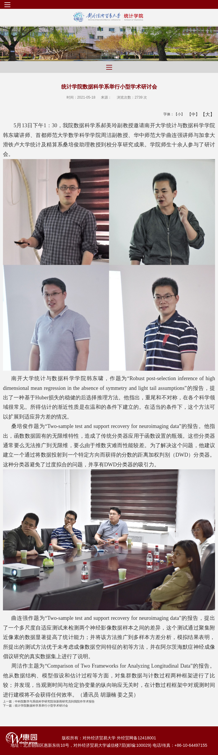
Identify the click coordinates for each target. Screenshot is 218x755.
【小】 (178, 114)
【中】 (191, 114)
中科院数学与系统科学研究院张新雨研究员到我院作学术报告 (49, 701)
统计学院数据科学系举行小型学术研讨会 (35, 705)
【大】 (205, 114)
